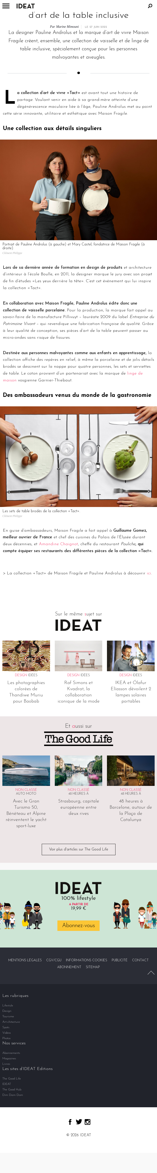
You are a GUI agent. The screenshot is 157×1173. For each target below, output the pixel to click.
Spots (5, 1027)
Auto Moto (26, 794)
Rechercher (150, 6)
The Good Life (11, 1078)
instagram (87, 1122)
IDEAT (6, 1084)
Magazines (9, 1058)
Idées (32, 675)
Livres (6, 1063)
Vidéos (6, 1032)
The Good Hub (11, 1089)
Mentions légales (25, 960)
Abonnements (11, 1053)
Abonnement (69, 967)
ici (149, 573)
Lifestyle (7, 1005)
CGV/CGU (53, 960)
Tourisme (8, 1016)
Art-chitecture (11, 1021)
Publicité (120, 960)
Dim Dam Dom (12, 1095)
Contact (140, 960)
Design (6, 1011)
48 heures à (78, 794)
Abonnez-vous (78, 926)
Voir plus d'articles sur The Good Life (78, 849)
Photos (6, 1038)
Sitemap (93, 967)
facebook (70, 1122)
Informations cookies (86, 960)
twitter (79, 1121)
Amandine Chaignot (58, 544)
